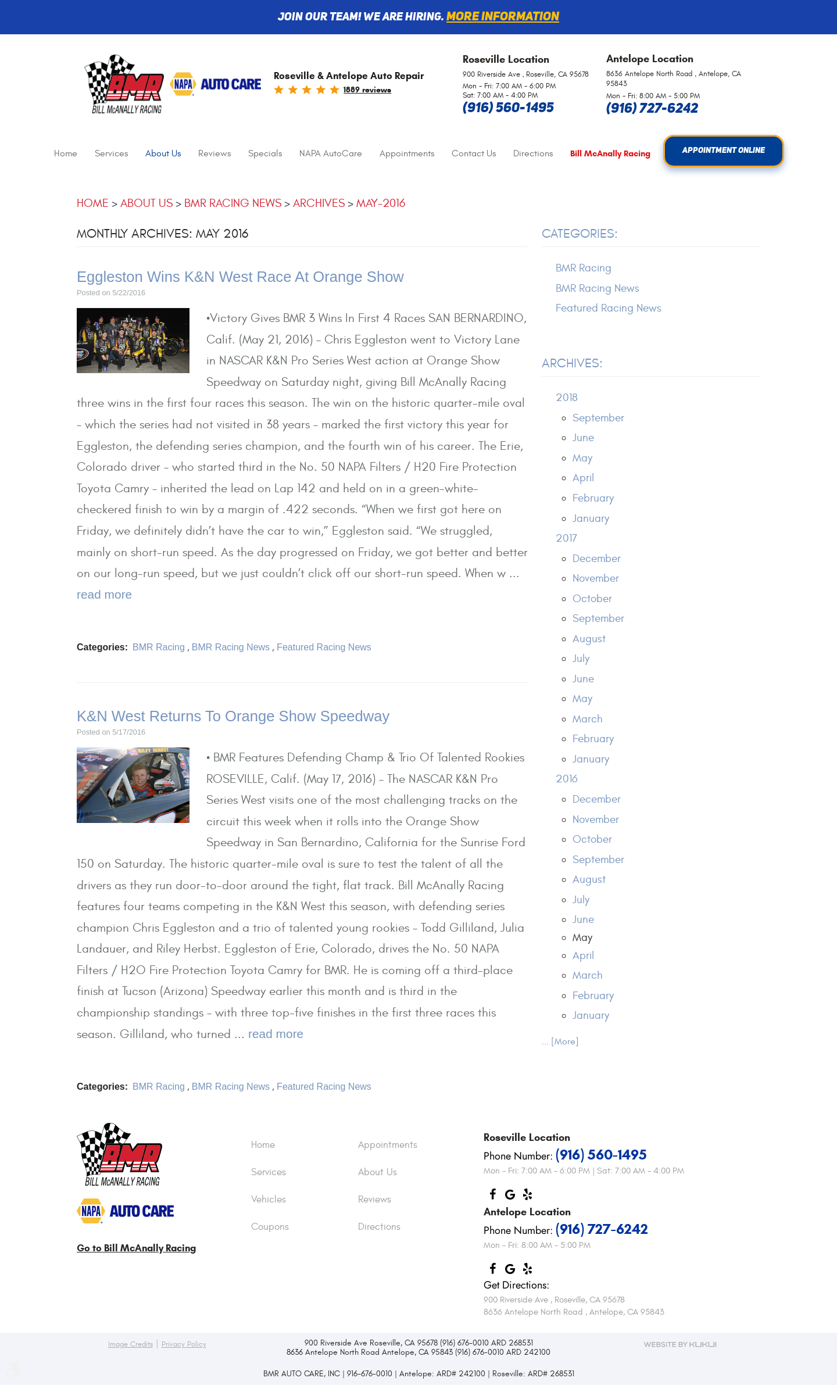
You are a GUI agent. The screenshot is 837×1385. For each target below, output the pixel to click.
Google (509, 1197)
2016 (567, 779)
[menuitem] (65, 153)
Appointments (407, 153)
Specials (265, 153)
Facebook (492, 1197)
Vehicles (268, 1200)
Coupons (270, 1227)
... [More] (560, 1041)
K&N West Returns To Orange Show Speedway (233, 716)
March (588, 719)
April (583, 478)
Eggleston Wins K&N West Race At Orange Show (240, 277)
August (589, 638)
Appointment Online (724, 151)
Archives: (572, 363)
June (583, 438)
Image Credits (130, 1344)
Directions (533, 153)
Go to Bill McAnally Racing (136, 1248)
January (591, 518)
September (598, 417)
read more (104, 594)
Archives (319, 203)
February (593, 498)
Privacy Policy (184, 1344)
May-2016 (380, 203)
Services (111, 153)
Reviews (214, 153)
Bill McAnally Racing (610, 153)
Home (65, 153)
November (596, 578)
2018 (567, 398)
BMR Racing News (232, 203)
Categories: (580, 234)
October (592, 598)
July (581, 659)
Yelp (527, 1197)
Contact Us (474, 153)
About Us (163, 153)
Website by (680, 1344)
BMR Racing (159, 647)
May (582, 458)
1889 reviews (367, 90)
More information (502, 17)
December (597, 558)
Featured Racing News (324, 647)
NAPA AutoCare (330, 153)
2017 (566, 538)
